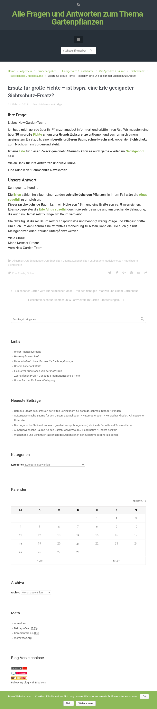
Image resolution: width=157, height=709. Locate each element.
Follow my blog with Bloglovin (28, 682)
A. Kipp (57, 104)
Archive (15, 592)
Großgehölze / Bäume (112, 71)
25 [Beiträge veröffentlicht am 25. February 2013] (20, 552)
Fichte (37, 134)
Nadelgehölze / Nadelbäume (26, 75)
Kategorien (17, 464)
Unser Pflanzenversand (27, 351)
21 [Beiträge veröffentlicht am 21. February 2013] (78, 543)
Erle (14, 273)
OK (144, 696)
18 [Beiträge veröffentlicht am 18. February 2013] (20, 543)
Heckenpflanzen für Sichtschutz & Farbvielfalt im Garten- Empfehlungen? (74, 300)
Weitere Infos (85, 703)
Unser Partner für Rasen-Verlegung (34, 380)
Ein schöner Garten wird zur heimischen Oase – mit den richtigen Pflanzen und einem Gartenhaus (76, 291)
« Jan (40, 560)
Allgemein (26, 71)
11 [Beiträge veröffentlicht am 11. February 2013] (20, 535)
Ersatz (21, 273)
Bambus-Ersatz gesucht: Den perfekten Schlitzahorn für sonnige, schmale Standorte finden (67, 410)
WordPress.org (23, 637)
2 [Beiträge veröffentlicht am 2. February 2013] (116, 518)
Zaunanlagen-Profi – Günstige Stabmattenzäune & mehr (47, 375)
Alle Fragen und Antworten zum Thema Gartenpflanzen (77, 18)
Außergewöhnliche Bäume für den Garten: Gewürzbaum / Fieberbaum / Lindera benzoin (65, 429)
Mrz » (116, 560)
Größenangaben (47, 71)
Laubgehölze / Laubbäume (78, 71)
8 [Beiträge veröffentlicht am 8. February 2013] (97, 526)
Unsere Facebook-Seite (27, 366)
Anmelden (20, 623)
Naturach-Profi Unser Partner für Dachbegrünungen (44, 361)
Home (11, 71)
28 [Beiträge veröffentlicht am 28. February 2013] (78, 552)
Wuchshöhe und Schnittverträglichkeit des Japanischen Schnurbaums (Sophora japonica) (66, 434)
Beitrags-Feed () (26, 628)
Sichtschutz (138, 71)
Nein (68, 703)
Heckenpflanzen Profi (26, 356)
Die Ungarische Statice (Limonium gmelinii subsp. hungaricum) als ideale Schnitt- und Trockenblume (73, 425)
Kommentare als (26, 633)
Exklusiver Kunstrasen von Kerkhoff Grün (38, 371)
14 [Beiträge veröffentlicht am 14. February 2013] (78, 535)
